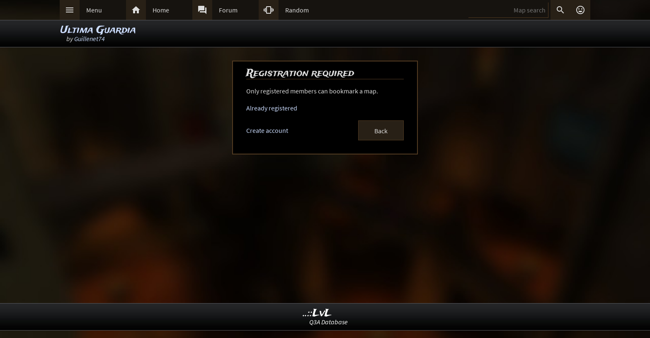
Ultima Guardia (98, 30)
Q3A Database (328, 322)
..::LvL (317, 313)
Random (297, 10)
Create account (267, 130)
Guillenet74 (89, 38)
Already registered (271, 108)
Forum (228, 10)
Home (161, 10)
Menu (94, 10)
